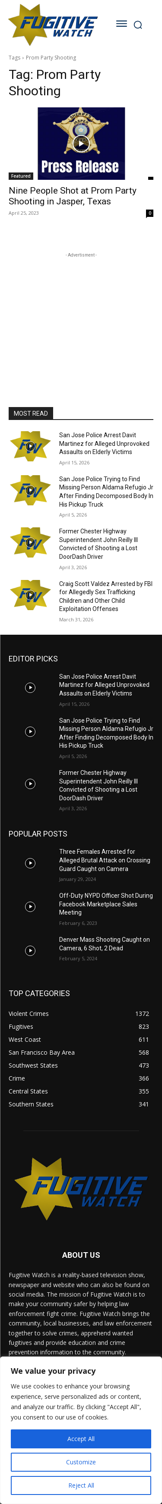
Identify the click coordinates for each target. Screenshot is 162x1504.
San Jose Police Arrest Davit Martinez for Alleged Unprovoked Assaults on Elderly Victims (104, 443)
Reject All (81, 1485)
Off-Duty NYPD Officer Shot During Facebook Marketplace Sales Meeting (106, 904)
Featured (21, 176)
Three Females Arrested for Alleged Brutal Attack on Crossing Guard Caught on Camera (104, 860)
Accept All (81, 1439)
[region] (81, 1430)
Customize (81, 1462)
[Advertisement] (81, 313)
